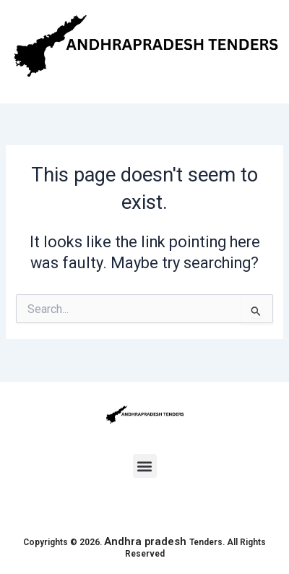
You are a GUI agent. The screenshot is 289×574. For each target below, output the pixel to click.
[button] (145, 466)
